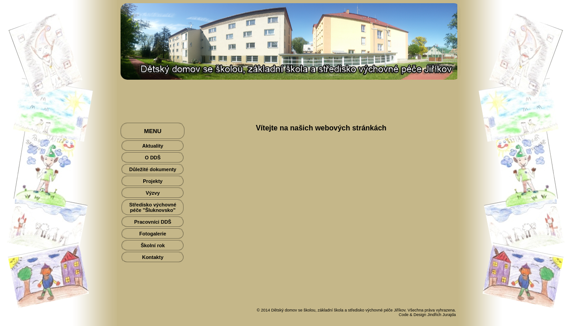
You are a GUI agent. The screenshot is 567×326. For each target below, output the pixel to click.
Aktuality (152, 146)
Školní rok (153, 245)
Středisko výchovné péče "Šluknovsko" (152, 207)
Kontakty (152, 257)
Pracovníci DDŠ (152, 222)
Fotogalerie (152, 233)
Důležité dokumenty (152, 169)
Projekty (152, 181)
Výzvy (152, 193)
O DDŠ (153, 157)
